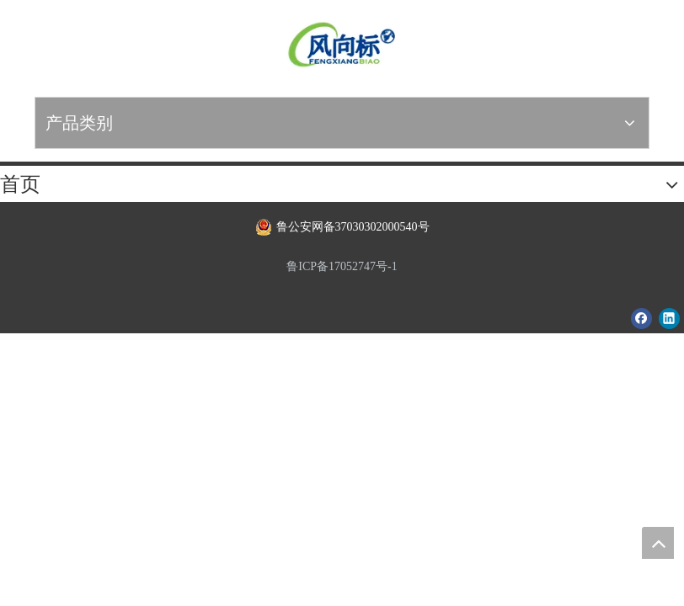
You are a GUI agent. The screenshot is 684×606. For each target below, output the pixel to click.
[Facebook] (641, 318)
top (658, 543)
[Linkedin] (669, 318)
